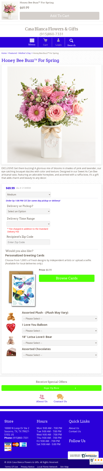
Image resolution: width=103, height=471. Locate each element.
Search (69, 45)
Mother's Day (25, 53)
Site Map (67, 469)
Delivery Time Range (21, 219)
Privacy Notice (29, 469)
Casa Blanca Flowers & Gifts (51, 28)
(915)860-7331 (51, 33)
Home (4, 53)
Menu (34, 45)
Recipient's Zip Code (20, 237)
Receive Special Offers (51, 382)
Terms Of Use (11, 469)
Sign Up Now (51, 388)
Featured (13, 53)
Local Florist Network (49, 469)
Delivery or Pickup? (20, 206)
